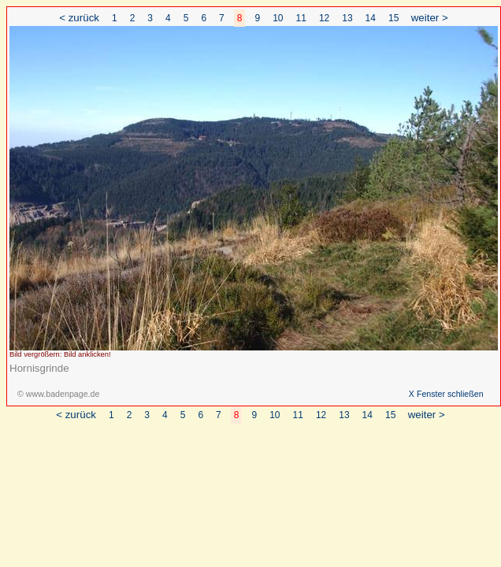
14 (371, 18)
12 (324, 18)
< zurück (79, 18)
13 (347, 18)
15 (393, 18)
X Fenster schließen (446, 393)
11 (301, 18)
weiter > (429, 18)
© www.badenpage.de (58, 393)
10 (278, 18)
